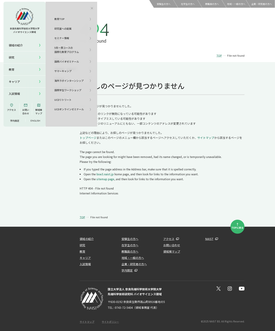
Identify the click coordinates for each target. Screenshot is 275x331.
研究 (82, 245)
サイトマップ (205, 138)
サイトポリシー (110, 321)
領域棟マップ (38, 109)
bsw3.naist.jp (105, 174)
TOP (219, 55)
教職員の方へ (212, 4)
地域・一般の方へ (236, 4)
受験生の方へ (163, 4)
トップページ (88, 138)
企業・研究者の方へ (261, 4)
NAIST (209, 239)
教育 (82, 251)
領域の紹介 (87, 239)
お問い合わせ (25, 109)
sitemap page (105, 179)
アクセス (11, 107)
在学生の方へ (188, 4)
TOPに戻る (237, 225)
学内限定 (14, 120)
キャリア (14, 81)
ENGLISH (35, 120)
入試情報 (14, 94)
